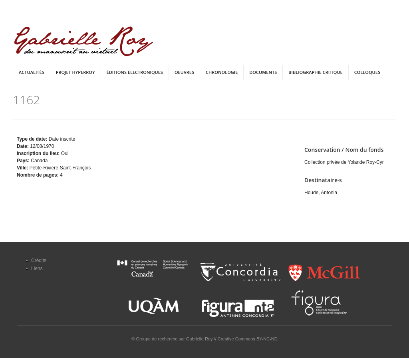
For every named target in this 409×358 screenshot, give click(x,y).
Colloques (367, 72)
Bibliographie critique (315, 72)
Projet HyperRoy (75, 72)
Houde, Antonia (320, 192)
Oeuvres (184, 72)
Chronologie (222, 72)
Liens (37, 268)
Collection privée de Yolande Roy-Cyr (344, 162)
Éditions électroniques (135, 72)
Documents (263, 72)
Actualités (31, 72)
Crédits (38, 260)
